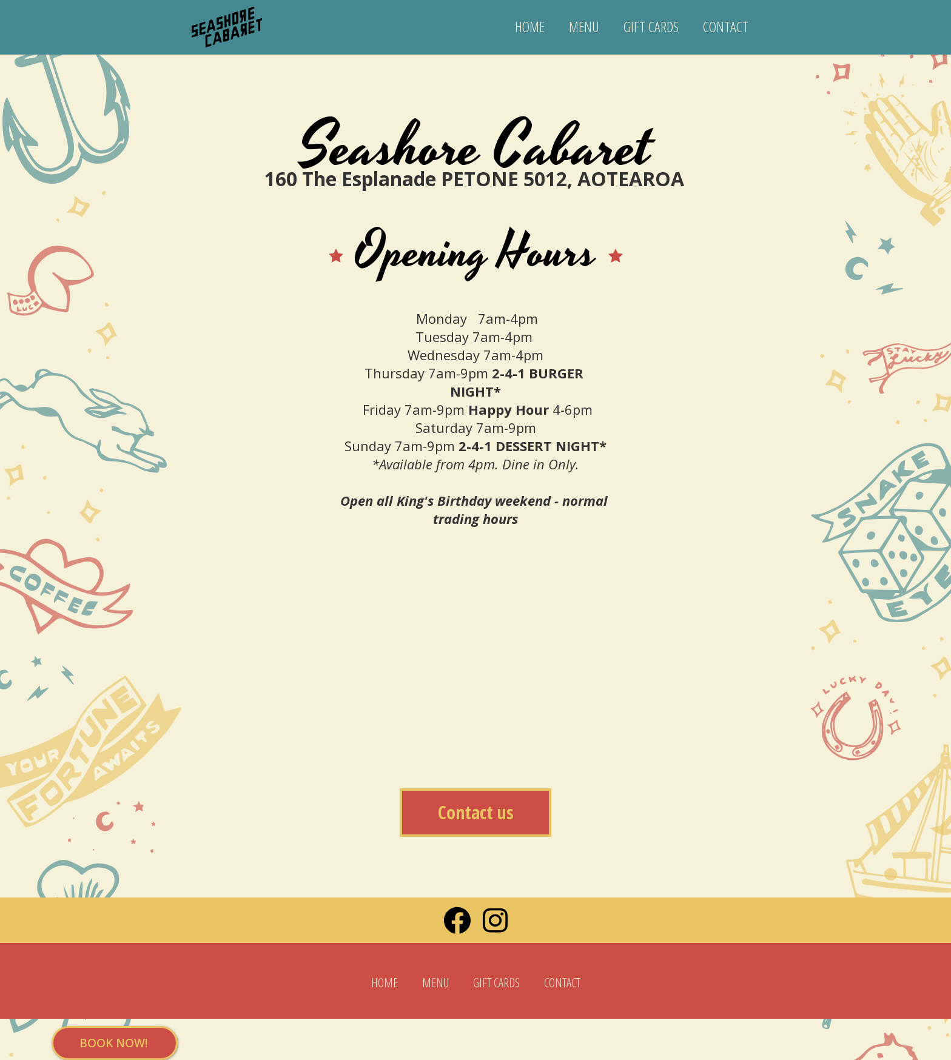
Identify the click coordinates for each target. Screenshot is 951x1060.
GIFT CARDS (651, 26)
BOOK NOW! (113, 1043)
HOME (530, 26)
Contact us (476, 812)
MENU (584, 26)
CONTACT (725, 26)
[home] (226, 21)
